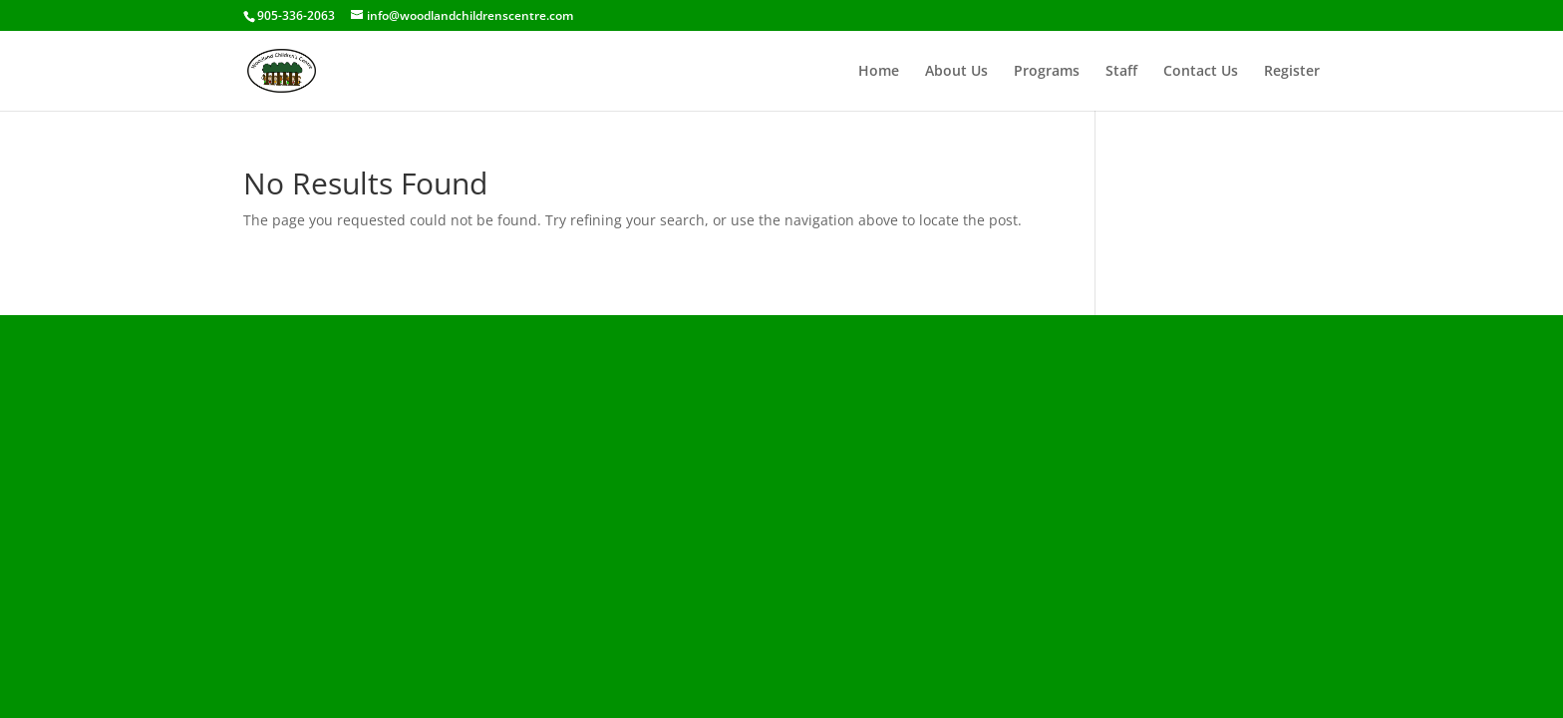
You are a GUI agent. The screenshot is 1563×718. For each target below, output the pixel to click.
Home (878, 72)
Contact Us (1200, 72)
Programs (1047, 72)
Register (1292, 72)
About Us (956, 72)
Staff (1121, 72)
